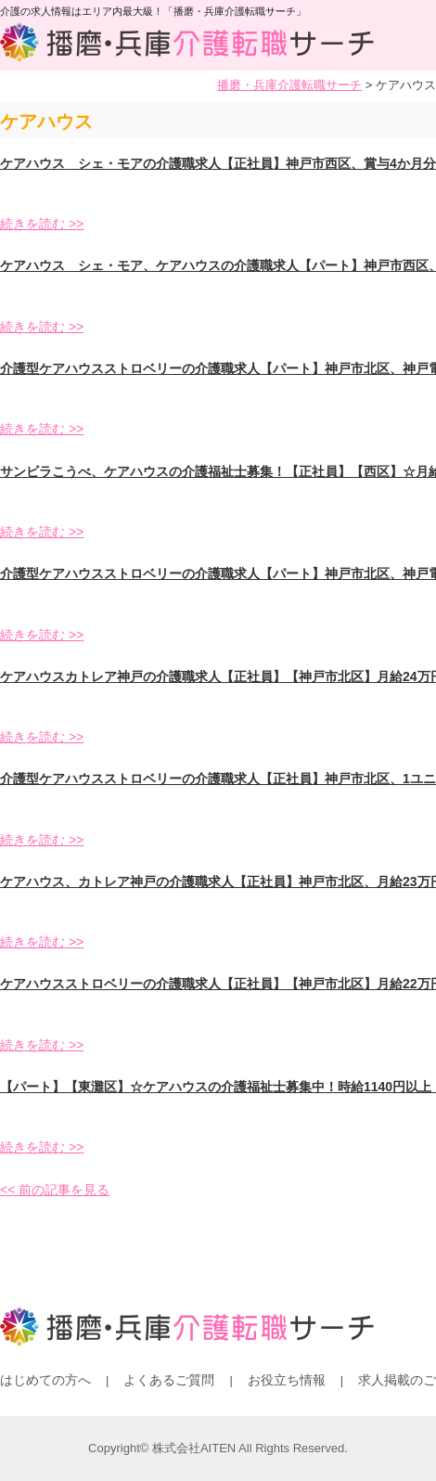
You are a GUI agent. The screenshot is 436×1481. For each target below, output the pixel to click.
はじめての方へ (45, 1379)
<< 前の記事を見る (54, 1189)
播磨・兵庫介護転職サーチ (289, 85)
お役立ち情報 (287, 1379)
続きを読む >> (41, 223)
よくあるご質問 (168, 1379)
